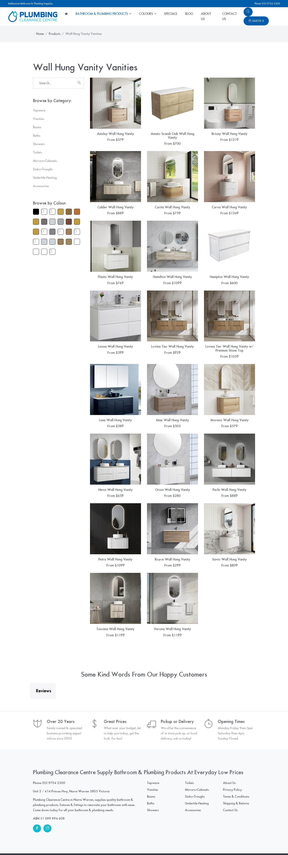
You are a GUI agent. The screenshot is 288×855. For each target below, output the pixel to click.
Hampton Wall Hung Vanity (229, 277)
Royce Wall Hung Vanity (172, 559)
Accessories (193, 790)
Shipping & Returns (236, 783)
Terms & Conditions (236, 777)
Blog (189, 14)
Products (54, 34)
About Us (206, 16)
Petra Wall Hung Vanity (115, 559)
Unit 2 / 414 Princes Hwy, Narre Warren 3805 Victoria (71, 771)
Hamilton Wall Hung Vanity (172, 277)
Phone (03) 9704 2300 (267, 3)
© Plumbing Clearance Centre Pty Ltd (58, 844)
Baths (150, 783)
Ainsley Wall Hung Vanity (115, 134)
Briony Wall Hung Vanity (229, 134)
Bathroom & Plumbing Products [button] (102, 14)
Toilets (189, 763)
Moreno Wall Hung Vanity (229, 420)
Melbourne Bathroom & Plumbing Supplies (30, 3)
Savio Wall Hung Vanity (229, 559)
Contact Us (229, 16)
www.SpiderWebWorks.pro (236, 844)
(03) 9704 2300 (53, 763)
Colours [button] (146, 14)
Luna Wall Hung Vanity (115, 420)
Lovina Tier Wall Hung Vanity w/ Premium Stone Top (229, 348)
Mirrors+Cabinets (197, 770)
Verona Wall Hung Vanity (172, 629)
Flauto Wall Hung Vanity (115, 277)
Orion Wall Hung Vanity (172, 490)
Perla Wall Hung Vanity (229, 490)
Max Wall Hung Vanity (172, 420)
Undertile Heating (197, 783)
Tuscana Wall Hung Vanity (115, 629)
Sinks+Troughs (195, 777)
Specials (170, 14)
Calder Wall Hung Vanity (115, 207)
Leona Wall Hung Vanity (115, 346)
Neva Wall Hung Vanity (115, 490)
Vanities (152, 770)
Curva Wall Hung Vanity (229, 207)
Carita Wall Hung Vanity (172, 207)
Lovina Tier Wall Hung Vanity (172, 346)
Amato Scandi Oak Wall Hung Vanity (172, 136)
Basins (151, 777)
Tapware (153, 763)
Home (40, 34)
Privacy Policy (232, 770)
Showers (153, 790)
